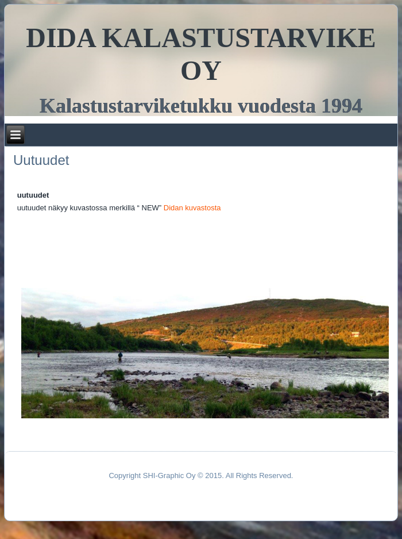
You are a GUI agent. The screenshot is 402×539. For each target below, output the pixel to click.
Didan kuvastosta (192, 207)
